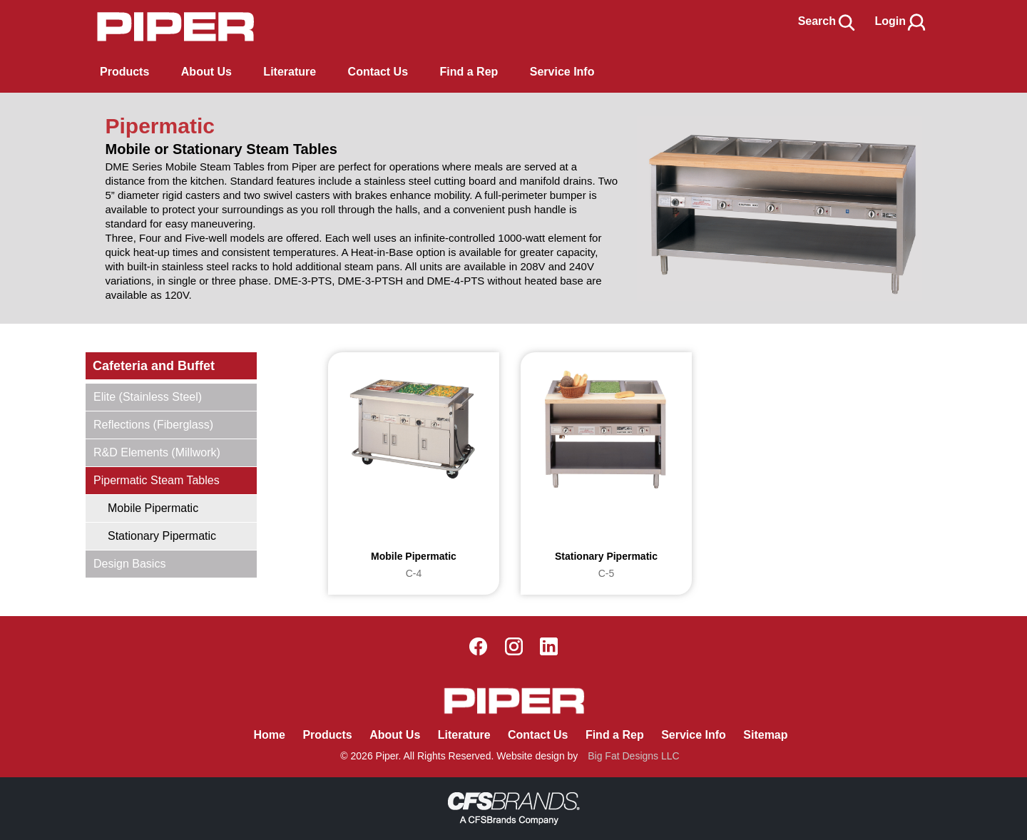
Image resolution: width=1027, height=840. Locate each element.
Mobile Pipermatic (153, 508)
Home (269, 735)
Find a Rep (615, 735)
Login (900, 21)
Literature (464, 735)
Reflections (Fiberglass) (153, 425)
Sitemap (765, 735)
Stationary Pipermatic (162, 536)
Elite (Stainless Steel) (147, 397)
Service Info (693, 735)
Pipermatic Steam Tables (156, 480)
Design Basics (129, 564)
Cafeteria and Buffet (154, 366)
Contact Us (538, 735)
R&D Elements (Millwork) (156, 452)
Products (124, 72)
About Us (394, 735)
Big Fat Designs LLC (633, 756)
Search (827, 21)
